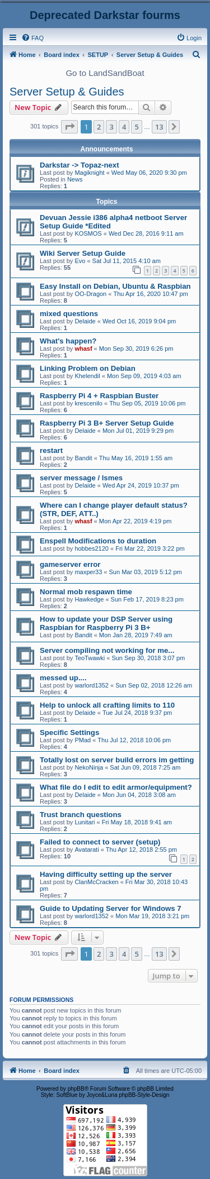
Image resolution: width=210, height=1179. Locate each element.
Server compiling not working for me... (107, 650)
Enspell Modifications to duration (98, 541)
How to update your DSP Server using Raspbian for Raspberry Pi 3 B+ (106, 623)
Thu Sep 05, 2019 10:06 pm (147, 403)
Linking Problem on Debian (88, 368)
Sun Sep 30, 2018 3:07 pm (148, 658)
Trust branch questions (81, 814)
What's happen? (68, 341)
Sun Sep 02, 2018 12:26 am (153, 685)
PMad (82, 740)
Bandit (83, 458)
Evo (79, 260)
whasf (83, 348)
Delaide (84, 321)
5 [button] (136, 127)
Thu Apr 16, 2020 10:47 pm (150, 293)
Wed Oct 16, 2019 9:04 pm (139, 321)
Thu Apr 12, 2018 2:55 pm (141, 849)
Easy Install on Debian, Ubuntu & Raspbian (115, 286)
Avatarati (86, 849)
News (75, 179)
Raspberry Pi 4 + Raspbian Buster (99, 396)
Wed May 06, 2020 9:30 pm (149, 172)
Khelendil (87, 376)
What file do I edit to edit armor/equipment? (116, 787)
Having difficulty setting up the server (106, 874)
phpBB (76, 1089)
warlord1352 (91, 685)
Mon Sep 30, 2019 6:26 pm (136, 348)
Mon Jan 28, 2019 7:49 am (135, 635)
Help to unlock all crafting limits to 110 (107, 705)
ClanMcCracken (96, 882)
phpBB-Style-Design (144, 1095)
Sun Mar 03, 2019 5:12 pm (145, 572)
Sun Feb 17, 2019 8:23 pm (147, 599)
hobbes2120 (91, 548)
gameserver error (70, 564)
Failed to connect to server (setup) (100, 842)
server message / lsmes (81, 478)
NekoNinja (88, 767)
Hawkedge (89, 599)
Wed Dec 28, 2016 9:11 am (146, 233)
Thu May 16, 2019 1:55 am (135, 458)
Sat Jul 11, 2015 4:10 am (126, 260)
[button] (69, 126)
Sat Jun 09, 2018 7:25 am (145, 767)
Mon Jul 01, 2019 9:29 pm (138, 430)
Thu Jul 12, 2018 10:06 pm (134, 740)
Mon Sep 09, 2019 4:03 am (144, 376)
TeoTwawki (89, 658)
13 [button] (159, 127)
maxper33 (88, 572)
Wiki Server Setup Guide (82, 253)
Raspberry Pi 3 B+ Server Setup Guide (107, 423)
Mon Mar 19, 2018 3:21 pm (152, 916)
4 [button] (124, 127)
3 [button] (111, 127)
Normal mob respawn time (86, 592)
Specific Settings (69, 732)
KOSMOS (87, 233)
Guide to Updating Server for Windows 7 (110, 908)
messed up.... (63, 678)
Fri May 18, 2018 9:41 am (137, 822)
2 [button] (99, 127)
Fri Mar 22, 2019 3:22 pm (150, 548)
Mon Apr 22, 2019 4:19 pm (135, 521)
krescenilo (88, 403)
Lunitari (84, 822)
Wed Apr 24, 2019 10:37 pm (140, 485)
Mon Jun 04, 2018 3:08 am (139, 794)
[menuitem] (32, 38)
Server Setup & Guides (67, 91)
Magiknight (89, 172)
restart (51, 450)
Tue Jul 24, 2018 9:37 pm (137, 712)
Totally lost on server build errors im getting (117, 760)
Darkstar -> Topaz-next (79, 165)
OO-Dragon (90, 293)
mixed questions (69, 313)
